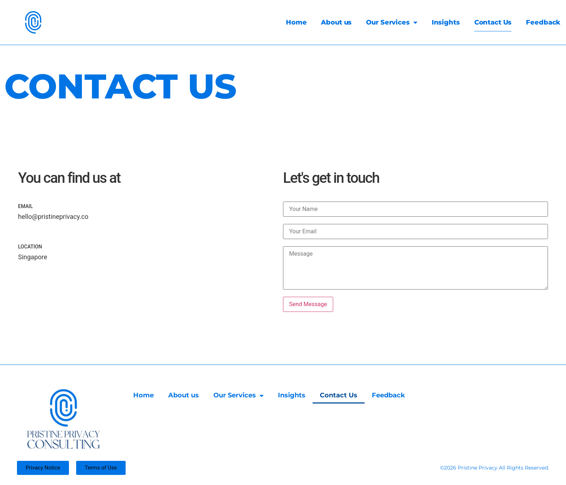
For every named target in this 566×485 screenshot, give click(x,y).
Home (288, 22)
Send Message (308, 304)
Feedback (535, 22)
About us (328, 22)
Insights (438, 22)
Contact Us (485, 22)
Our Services (383, 22)
